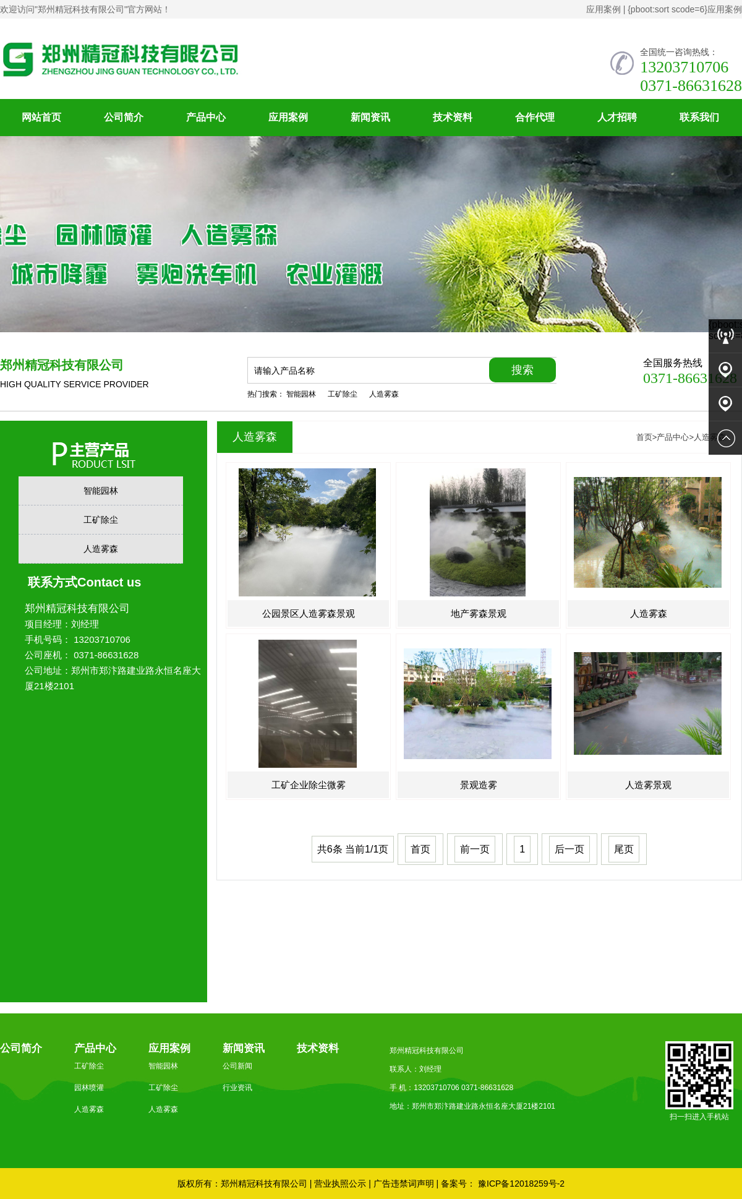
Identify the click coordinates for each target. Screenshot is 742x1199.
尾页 (624, 849)
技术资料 (452, 117)
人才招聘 (617, 117)
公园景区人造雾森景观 (308, 613)
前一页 (475, 849)
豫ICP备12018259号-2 (520, 1183)
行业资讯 (237, 1087)
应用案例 (603, 9)
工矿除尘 (342, 394)
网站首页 (41, 117)
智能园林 (301, 394)
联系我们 (699, 117)
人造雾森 (384, 394)
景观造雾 (478, 785)
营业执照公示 (340, 1183)
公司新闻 (237, 1066)
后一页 (569, 849)
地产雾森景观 (478, 613)
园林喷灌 (89, 1087)
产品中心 (206, 117)
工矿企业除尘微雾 (308, 785)
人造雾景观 (648, 785)
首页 (644, 437)
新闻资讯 (370, 117)
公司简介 (123, 117)
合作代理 (535, 117)
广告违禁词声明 (403, 1183)
